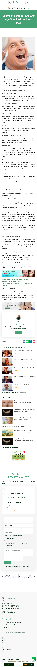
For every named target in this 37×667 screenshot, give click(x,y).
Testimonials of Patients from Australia (24, 376)
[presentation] (13, 558)
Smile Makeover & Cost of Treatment (12, 281)
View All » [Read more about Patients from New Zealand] (16, 387)
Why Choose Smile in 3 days (8, 630)
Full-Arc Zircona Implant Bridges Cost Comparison (13, 632)
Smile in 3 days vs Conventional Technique (11, 622)
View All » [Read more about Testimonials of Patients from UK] (16, 353)
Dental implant (5, 642)
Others (7, 547)
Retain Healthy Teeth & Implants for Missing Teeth (17, 543)
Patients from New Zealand (21, 385)
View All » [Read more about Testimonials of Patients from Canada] (16, 370)
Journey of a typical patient (8, 627)
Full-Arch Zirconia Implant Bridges (10, 624)
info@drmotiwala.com (10, 611)
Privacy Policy (5, 651)
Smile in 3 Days (5, 647)
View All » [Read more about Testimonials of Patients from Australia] (16, 378)
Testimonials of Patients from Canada (24, 368)
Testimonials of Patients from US (23, 359)
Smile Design (9, 545)
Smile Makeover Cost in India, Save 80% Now (14, 426)
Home (3, 640)
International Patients (21, 8)
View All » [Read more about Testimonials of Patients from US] (16, 361)
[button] (24, 341)
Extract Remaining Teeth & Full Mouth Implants (16, 542)
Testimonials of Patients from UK (23, 350)
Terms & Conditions (6, 649)
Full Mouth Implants (10, 538)
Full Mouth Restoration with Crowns (14, 540)
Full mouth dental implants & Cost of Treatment (15, 279)
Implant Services (6, 645)
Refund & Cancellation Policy (8, 654)
